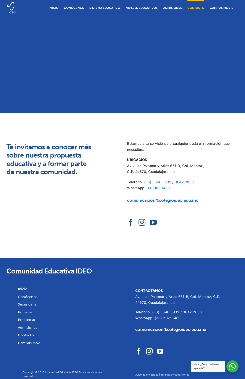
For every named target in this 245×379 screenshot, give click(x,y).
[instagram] (142, 222)
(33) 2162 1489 (168, 318)
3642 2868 (184, 182)
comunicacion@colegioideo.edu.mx (162, 200)
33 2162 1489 (158, 188)
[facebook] (130, 222)
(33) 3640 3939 (157, 182)
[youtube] (153, 222)
